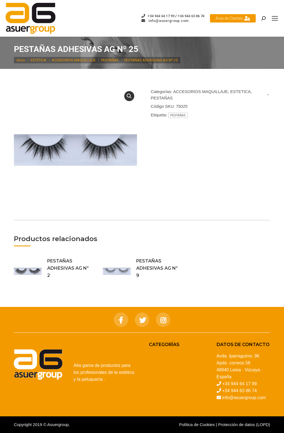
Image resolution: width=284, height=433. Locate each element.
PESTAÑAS (162, 98)
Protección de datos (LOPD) (244, 424)
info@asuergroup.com (168, 21)
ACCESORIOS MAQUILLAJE (200, 91)
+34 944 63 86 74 (191, 16)
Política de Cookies (197, 424)
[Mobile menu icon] (274, 18)
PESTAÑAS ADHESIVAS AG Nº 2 (68, 268)
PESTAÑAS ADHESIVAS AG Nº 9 (157, 268)
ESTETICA (240, 91)
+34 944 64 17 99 (161, 16)
